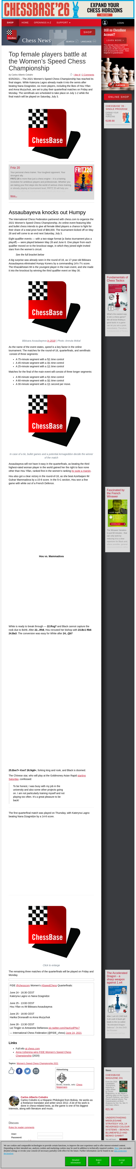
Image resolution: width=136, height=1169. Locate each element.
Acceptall (122, 1161)
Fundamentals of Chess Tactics (117, 279)
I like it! (77, 75)
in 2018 (51, 340)
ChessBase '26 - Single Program (117, 107)
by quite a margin (81, 470)
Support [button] (63, 22)
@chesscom (23, 985)
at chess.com (32, 1048)
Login (120, 23)
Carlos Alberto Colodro (34, 1097)
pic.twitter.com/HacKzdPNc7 (64, 1027)
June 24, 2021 (74, 1032)
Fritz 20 (15, 167)
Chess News (36, 40)
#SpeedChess (49, 985)
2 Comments (88, 75)
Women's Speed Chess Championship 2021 (37, 1063)
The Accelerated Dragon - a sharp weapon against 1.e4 (117, 977)
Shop (10, 22)
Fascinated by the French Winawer (116, 493)
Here (117, 1148)
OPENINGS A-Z (42, 22)
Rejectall (98, 1161)
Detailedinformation (76, 1161)
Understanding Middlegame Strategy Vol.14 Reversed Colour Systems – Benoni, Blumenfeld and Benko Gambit (118, 1126)
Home (25, 22)
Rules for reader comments (21, 1127)
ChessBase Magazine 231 (114, 1076)
